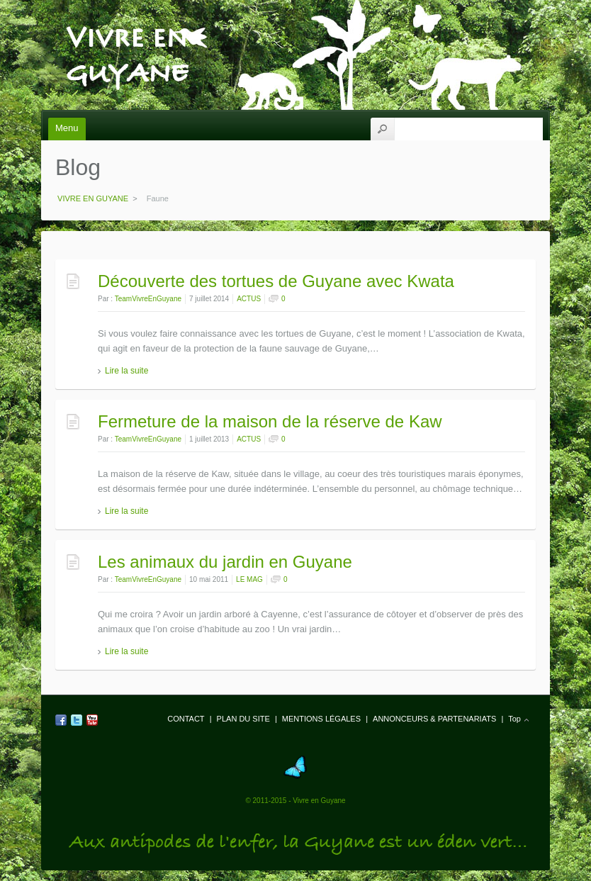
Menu (67, 128)
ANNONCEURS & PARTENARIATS (434, 718)
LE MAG (249, 579)
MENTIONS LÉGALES (321, 718)
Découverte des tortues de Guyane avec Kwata (276, 281)
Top (514, 718)
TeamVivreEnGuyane (148, 299)
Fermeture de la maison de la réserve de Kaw (270, 421)
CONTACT (185, 718)
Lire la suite (126, 371)
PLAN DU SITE (243, 718)
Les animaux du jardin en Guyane (225, 561)
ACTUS (249, 299)
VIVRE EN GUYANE (127, 29)
